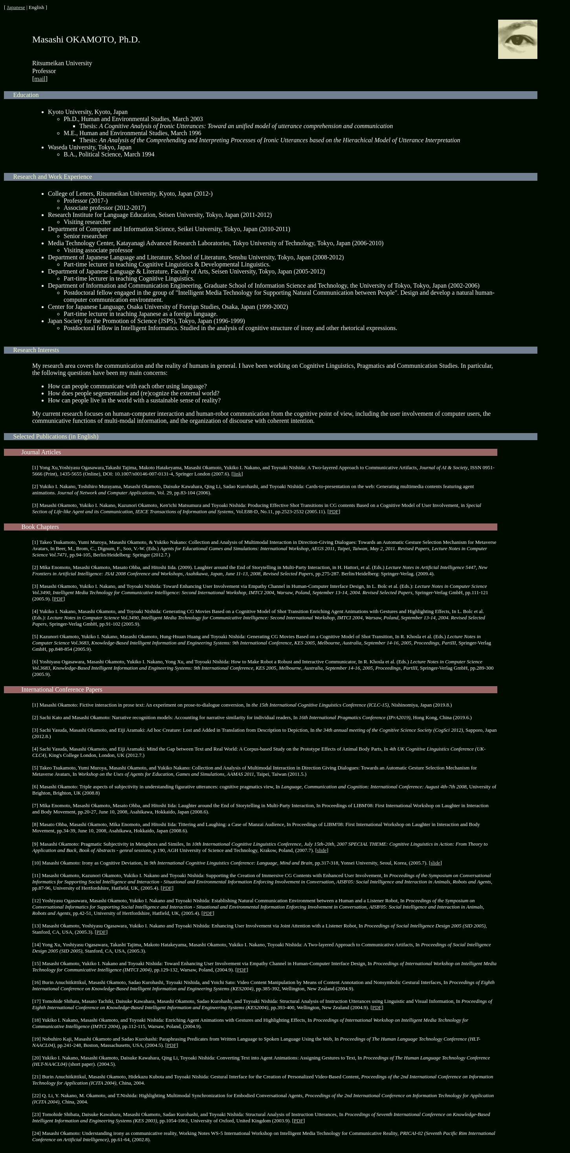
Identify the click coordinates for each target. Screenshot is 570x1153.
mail (39, 78)
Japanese (16, 7)
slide (322, 850)
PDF (334, 511)
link (237, 474)
